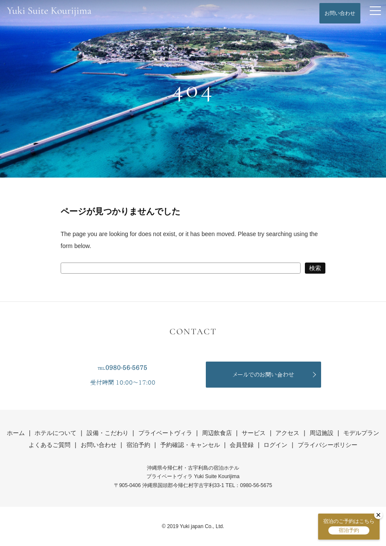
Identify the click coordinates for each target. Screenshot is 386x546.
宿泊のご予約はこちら (348, 526)
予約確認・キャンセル (190, 444)
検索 (315, 268)
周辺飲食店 (217, 432)
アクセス (287, 432)
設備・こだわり (108, 432)
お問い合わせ (340, 13)
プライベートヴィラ (165, 432)
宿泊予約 (138, 444)
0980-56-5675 (126, 368)
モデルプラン (361, 432)
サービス (254, 432)
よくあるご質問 (49, 444)
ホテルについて (55, 432)
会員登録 (242, 444)
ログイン (275, 444)
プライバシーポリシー (327, 444)
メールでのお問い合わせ (263, 375)
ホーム (16, 432)
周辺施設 (321, 432)
